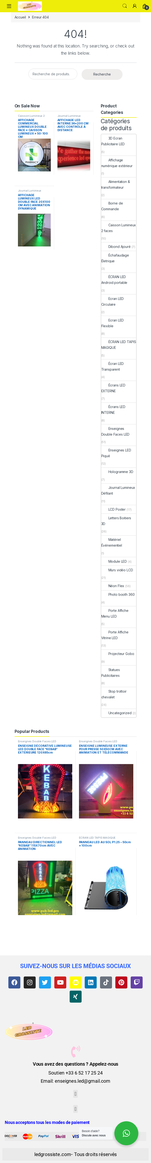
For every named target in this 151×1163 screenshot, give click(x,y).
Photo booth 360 (118, 594)
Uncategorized (116, 713)
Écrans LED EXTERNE (113, 388)
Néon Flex (112, 586)
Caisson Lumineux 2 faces (31, 117)
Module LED (114, 561)
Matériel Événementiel (111, 542)
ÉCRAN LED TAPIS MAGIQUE (118, 345)
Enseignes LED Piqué (116, 453)
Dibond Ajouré (116, 247)
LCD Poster (113, 509)
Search (124, 6)
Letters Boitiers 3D (116, 521)
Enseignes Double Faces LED (115, 431)
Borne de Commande (112, 206)
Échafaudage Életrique (115, 258)
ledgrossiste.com (52, 1154)
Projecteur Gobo (117, 654)
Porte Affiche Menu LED (115, 613)
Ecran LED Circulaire (112, 301)
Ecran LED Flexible (112, 323)
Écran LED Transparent (112, 366)
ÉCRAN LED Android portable (114, 280)
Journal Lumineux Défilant (69, 117)
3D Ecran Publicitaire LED (113, 141)
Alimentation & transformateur (115, 184)
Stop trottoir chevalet (114, 694)
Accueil (20, 17)
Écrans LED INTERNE (113, 410)
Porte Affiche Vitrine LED (115, 635)
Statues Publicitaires (110, 673)
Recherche (102, 74)
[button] (75, 1094)
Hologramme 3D (117, 472)
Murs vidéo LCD (117, 570)
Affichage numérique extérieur (117, 163)
